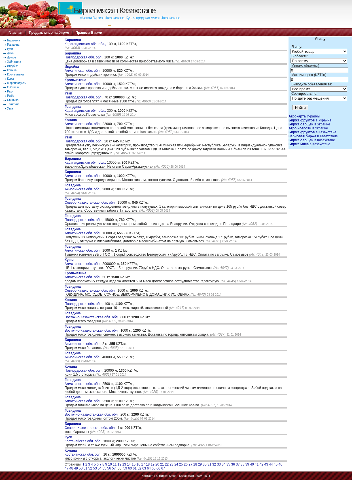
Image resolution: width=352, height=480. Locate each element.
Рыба (10, 95)
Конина (12, 70)
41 (256, 464)
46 (280, 464)
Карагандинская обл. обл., (86, 42)
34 (223, 464)
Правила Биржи (89, 33)
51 (85, 468)
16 (138, 464)
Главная (15, 33)
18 (148, 464)
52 (90, 468)
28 (195, 464)
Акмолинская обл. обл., (83, 187)
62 (139, 468)
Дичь (10, 53)
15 (133, 464)
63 (144, 468)
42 (261, 464)
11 (114, 464)
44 (271, 464)
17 (143, 464)
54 (99, 468)
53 (95, 468)
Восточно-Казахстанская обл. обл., (92, 315)
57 (114, 468)
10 (110, 464)
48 (71, 468)
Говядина (13, 44)
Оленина (13, 87)
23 (171, 464)
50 (80, 468)
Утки (10, 108)
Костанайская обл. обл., (84, 439)
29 (200, 464)
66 (158, 468)
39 (247, 464)
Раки (10, 91)
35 (228, 464)
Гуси (10, 48)
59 (125, 468)
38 (242, 464)
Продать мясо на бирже (49, 33)
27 (190, 464)
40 (252, 464)
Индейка (12, 66)
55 (104, 468)
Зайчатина (14, 61)
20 (157, 464)
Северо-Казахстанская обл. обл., (91, 201)
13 (124, 464)
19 (152, 464)
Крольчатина (15, 74)
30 (204, 464)
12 (119, 464)
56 (109, 468)
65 (153, 468)
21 (162, 464)
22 (167, 464)
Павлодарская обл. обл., (84, 55)
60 (130, 468)
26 (186, 464)
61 (134, 468)
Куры (10, 78)
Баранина (13, 40)
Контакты (148, 475)
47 (66, 468)
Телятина (13, 104)
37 (237, 464)
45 (275, 464)
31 (209, 464)
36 (233, 464)
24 (176, 464)
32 (214, 464)
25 (181, 464)
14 (129, 464)
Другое (11, 57)
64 (149, 468)
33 (218, 464)
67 (163, 468)
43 (266, 464)
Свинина (12, 100)
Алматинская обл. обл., (83, 69)
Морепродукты (17, 83)
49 (76, 468)
